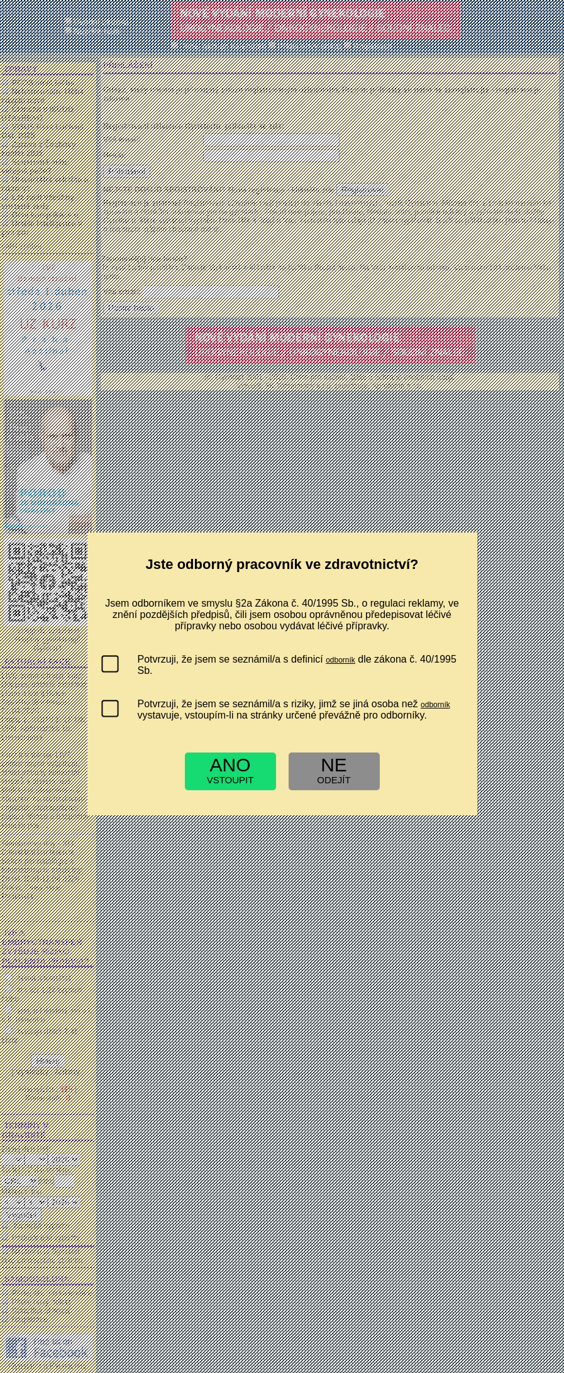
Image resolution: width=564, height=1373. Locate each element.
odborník (340, 660)
